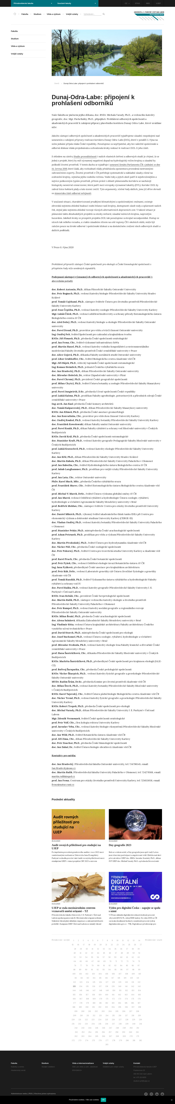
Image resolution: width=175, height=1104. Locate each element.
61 (127, 957)
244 (89, 1028)
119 (125, 978)
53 (80, 957)
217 (126, 1015)
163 (126, 995)
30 (87, 949)
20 (101, 945)
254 (89, 1032)
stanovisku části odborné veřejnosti (73, 193)
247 (110, 1028)
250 (131, 1028)
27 (141, 945)
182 (106, 1003)
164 (132, 995)
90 (86, 969)
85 (127, 965)
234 (93, 1024)
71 (116, 961)
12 (128, 940)
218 (133, 1015)
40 (75, 953)
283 (106, 1044)
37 (127, 949)
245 (96, 1028)
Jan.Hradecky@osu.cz (64, 768)
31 (92, 949)
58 (109, 957)
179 (87, 1003)
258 (116, 1032)
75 (139, 961)
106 (113, 974)
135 (87, 986)
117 (113, 978)
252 (76, 1032)
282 (140, 1040)
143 (139, 986)
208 (137, 1011)
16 (78, 945)
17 (84, 945)
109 (133, 974)
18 (89, 945)
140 (119, 986)
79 (92, 965)
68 (98, 961)
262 (76, 1036)
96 (121, 969)
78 (87, 965)
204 (110, 1011)
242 (76, 1028)
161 (113, 995)
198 (139, 1007)
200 (82, 1011)
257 (110, 1032)
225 (106, 1019)
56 (98, 957)
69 (104, 961)
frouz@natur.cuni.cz (63, 784)
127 (107, 982)
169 (94, 999)
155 (74, 995)
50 (134, 953)
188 (74, 1007)
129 (120, 982)
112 (82, 978)
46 (110, 953)
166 (74, 999)
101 (80, 974)
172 (113, 999)
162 (119, 995)
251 (137, 1028)
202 (96, 1011)
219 (139, 1015)
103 (93, 974)
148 (100, 990)
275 (93, 1040)
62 (133, 957)
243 (82, 1028)
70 (110, 961)
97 (127, 969)
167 (81, 999)
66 (87, 961)
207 (130, 1011)
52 (75, 957)
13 (134, 940)
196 (126, 1007)
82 (110, 965)
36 (121, 949)
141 (126, 986)
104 (100, 974)
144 (74, 990)
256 (103, 1032)
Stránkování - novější (61, 940)
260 (130, 1032)
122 (74, 982)
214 (107, 1015)
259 (123, 1032)
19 (95, 945)
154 (139, 990)
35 (115, 949)
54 (86, 957)
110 (139, 974)
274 (86, 1040)
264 (89, 1036)
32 (98, 949)
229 (133, 1019)
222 (86, 1019)
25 (129, 945)
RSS (30, 1094)
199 (76, 1011)
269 (124, 1036)
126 (100, 982)
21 (106, 945)
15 (73, 945)
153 (133, 990)
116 (106, 978)
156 (80, 995)
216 (120, 1015)
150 (114, 990)
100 (74, 974)
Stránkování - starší (153, 940)
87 (139, 965)
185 (126, 1003)
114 (94, 978)
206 (123, 1011)
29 (81, 949)
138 (106, 986)
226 (113, 1019)
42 (86, 953)
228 (126, 1019)
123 (81, 982)
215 (113, 1015)
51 (139, 953)
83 (115, 965)
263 (82, 1036)
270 (131, 1036)
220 (73, 1019)
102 (87, 974)
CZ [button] (127, 3)
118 (119, 978)
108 (126, 974)
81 (104, 965)
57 (104, 957)
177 (74, 1003)
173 (120, 999)
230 (140, 1019)
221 (79, 1019)
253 (83, 1032)
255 (96, 1032)
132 (139, 982)
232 (79, 1024)
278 (113, 1040)
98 (133, 969)
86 (133, 965)
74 (133, 961)
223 (93, 1019)
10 (117, 940)
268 (117, 1036)
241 (140, 1024)
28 (75, 949)
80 (98, 965)
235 (99, 1024)
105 (106, 974)
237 (113, 1024)
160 (106, 995)
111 (76, 978)
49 (128, 953)
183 (113, 1003)
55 (92, 957)
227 (120, 1019)
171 (107, 999)
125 (94, 982)
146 (87, 990)
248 (117, 1028)
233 (86, 1024)
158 (93, 995)
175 (133, 999)
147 (94, 990)
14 (139, 940)
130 (126, 982)
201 (89, 1011)
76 (75, 965)
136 (93, 986)
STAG (137, 3)
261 (137, 1032)
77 (81, 965)
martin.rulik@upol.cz (63, 776)
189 (80, 1007)
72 (122, 961)
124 (87, 982)
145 (80, 990)
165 (139, 995)
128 (113, 982)
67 (93, 961)
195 (119, 1007)
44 (98, 953)
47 (116, 953)
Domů (56, 83)
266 (103, 1036)
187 (139, 1003)
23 (118, 945)
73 (127, 961)
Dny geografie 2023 (120, 845)
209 (74, 1015)
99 (139, 969)
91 (92, 969)
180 (94, 1003)
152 (126, 990)
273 (79, 1040)
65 (81, 961)
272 (73, 1040)
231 (73, 1024)
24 (123, 945)
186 (132, 1003)
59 (115, 957)
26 (135, 945)
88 (74, 969)
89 (80, 969)
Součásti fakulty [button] (76, 3)
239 (126, 1024)
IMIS (148, 3)
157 (87, 995)
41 (80, 953)
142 (132, 986)
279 (120, 1040)
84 (121, 965)
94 (109, 969)
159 (100, 995)
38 (133, 949)
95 (115, 969)
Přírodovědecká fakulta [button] (33, 3)
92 (98, 969)
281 (134, 1040)
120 (131, 978)
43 (92, 953)
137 (100, 986)
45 (104, 953)
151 (120, 990)
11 (123, 940)
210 (81, 1015)
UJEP (158, 3)
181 (100, 1003)
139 (113, 986)
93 (104, 969)
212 (94, 1015)
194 (113, 1007)
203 (103, 1011)
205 (116, 1011)
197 (133, 1007)
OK (103, 1100)
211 (88, 1015)
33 (104, 949)
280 (127, 1040)
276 (100, 1040)
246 (103, 1028)
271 (137, 1036)
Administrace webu (19, 1094)
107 (120, 974)
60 (121, 957)
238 (120, 1024)
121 (138, 978)
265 (96, 1036)
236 (106, 1024)
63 (139, 957)
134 (80, 986)
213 (100, 1015)
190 (87, 1007)
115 (100, 978)
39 (139, 949)
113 (88, 978)
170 (100, 999)
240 (133, 1024)
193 (106, 1007)
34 (110, 949)
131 (133, 982)
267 (110, 1036)
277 (107, 1040)
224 (99, 1019)
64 (75, 961)
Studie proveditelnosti (85, 156)
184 (119, 1003)
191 (93, 1007)
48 (122, 953)
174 (126, 999)
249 (124, 1028)
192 (100, 1007)
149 (107, 990)
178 (81, 1003)
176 (139, 999)
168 (87, 999)
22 (112, 945)
